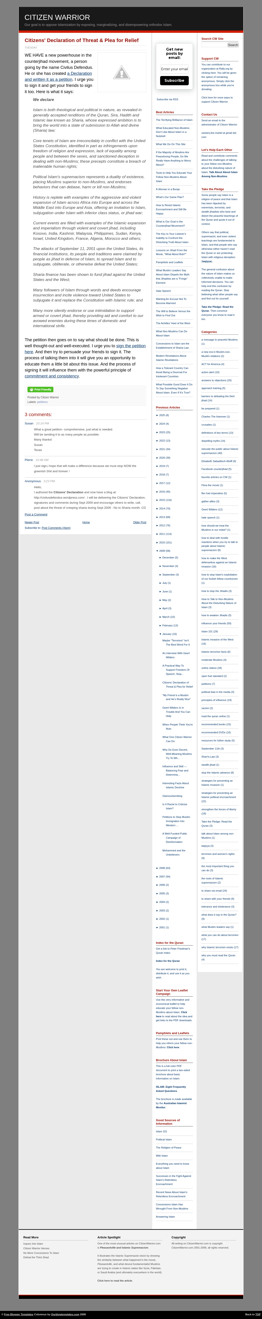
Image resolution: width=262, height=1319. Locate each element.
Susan (29, 423)
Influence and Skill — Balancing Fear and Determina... (175, 770)
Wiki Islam (162, 1155)
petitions (42, 402)
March (166, 616)
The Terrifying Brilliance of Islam (174, 120)
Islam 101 (161, 1131)
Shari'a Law (208, 756)
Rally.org (224, 68)
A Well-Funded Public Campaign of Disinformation (174, 837)
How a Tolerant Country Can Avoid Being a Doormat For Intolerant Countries (172, 372)
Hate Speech (163, 290)
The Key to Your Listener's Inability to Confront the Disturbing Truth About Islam (172, 238)
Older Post (139, 522)
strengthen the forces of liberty (218, 809)
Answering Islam (165, 1216)
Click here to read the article (114, 1280)
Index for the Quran (168, 961)
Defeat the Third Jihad (36, 1257)
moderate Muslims (212, 659)
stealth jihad (208, 764)
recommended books (213, 724)
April (165, 608)
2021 (162, 449)
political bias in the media (216, 692)
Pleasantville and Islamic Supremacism (124, 1247)
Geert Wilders (209, 509)
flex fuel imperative (212, 493)
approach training (211, 388)
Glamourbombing (172, 796)
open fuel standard (212, 676)
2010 (162, 542)
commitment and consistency (52, 376)
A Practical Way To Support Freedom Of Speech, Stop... (175, 669)
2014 (162, 508)
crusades (207, 424)
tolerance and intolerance (216, 906)
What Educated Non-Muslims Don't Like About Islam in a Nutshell (172, 132)
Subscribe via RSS (167, 99)
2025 (162, 415)
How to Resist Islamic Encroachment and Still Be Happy (171, 209)
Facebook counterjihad (214, 469)
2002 (162, 918)
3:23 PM (49, 481)
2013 (162, 517)
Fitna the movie (210, 485)
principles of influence (214, 700)
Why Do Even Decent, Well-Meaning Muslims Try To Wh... (177, 753)
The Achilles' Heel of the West (173, 323)
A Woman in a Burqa (168, 189)
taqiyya (206, 261)
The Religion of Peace (168, 1147)
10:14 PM (42, 423)
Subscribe (174, 80)
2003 (162, 910)
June (165, 591)
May (165, 600)
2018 (162, 474)
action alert (208, 372)
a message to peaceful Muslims (219, 339)
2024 (162, 423)
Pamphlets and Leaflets (169, 262)
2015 (162, 500)
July (165, 583)
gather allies (208, 501)
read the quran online (214, 716)
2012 (162, 525)
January (167, 634)
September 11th (211, 748)
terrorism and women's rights (218, 854)
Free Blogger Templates (19, 1314)
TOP (258, 1314)
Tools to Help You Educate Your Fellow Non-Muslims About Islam (174, 177)
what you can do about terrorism (219, 935)
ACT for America (211, 364)
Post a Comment (36, 514)
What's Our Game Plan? (170, 197)
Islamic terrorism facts (214, 651)
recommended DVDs (213, 732)
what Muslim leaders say (216, 927)
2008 (162, 868)
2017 (162, 483)
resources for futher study (216, 740)
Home (86, 522)
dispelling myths (211, 440)
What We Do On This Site (171, 144)
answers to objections (214, 380)
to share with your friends (216, 898)
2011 (162, 534)
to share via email (211, 890)
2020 (162, 457)
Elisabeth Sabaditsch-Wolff (217, 461)
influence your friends (214, 623)
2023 (162, 432)
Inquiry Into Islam (33, 1243)
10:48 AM (42, 460)
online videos (209, 668)
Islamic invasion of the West (217, 639)
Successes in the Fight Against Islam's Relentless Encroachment (173, 1180)
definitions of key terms (215, 432)
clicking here (208, 72)
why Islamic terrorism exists (217, 947)
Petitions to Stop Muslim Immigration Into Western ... (176, 821)
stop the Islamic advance (216, 772)
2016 (162, 491)
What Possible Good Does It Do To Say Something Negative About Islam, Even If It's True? (174, 388)
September (169, 574)
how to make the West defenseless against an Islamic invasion (219, 562)
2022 (162, 440)
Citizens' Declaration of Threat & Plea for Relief (82, 40)
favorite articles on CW (214, 477)
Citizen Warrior (57, 17)
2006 (162, 884)
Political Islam (164, 1139)
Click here (173, 1047)
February (168, 625)
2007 (162, 876)
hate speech (208, 517)
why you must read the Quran (218, 955)
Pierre (29, 460)
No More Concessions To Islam (41, 1253)
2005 (162, 893)
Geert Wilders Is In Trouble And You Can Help (176, 711)
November (168, 566)
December (168, 557)
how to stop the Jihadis (214, 591)
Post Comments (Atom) (56, 528)
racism (205, 708)
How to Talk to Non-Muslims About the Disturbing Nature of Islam (218, 603)
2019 (162, 466)
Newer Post (32, 522)
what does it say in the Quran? (218, 914)
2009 (162, 550)
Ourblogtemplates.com (65, 1314)
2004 (162, 902)
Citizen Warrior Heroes (36, 1248)
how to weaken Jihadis (214, 615)
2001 (162, 927)
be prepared (208, 408)
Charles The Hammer (214, 416)
